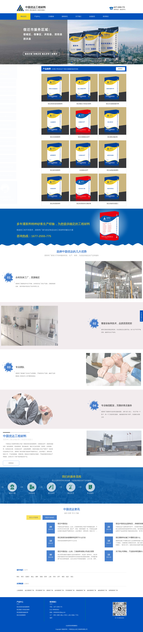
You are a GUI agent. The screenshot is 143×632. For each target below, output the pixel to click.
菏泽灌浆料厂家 (70, 590)
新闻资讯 (65, 16)
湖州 (36, 576)
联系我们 (106, 16)
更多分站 (115, 1)
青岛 (18, 576)
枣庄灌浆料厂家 (40, 590)
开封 (54, 576)
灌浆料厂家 (49, 590)
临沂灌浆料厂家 (29, 590)
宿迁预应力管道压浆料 (23, 609)
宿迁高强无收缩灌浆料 (23, 607)
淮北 (72, 576)
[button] (71, 62)
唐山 (32, 576)
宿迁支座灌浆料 (21, 615)
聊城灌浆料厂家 (80, 590)
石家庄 (27, 576)
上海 (50, 576)
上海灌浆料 (20, 590)
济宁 (58, 576)
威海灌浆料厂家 (102, 590)
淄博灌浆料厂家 (113, 590)
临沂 (67, 576)
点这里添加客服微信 (71, 625)
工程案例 (51, 16)
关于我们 (78, 16)
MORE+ (122, 69)
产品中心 (37, 16)
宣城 (41, 576)
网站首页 (23, 16)
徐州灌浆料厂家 (59, 590)
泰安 (63, 576)
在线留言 (92, 16)
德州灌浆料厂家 (91, 590)
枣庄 (22, 576)
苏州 (45, 576)
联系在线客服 (122, 1)
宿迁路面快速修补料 (22, 612)
